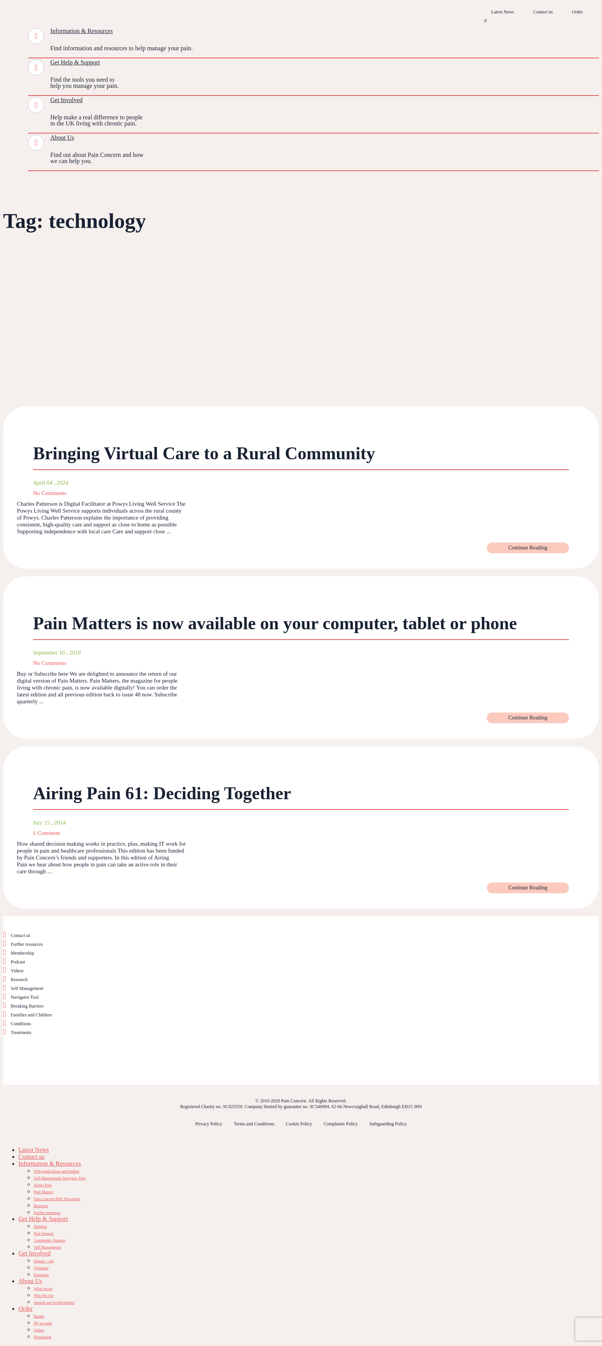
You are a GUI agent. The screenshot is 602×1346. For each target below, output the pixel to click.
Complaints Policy (341, 1124)
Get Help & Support (75, 62)
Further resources (27, 944)
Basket (39, 1316)
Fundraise (41, 1275)
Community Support (49, 1240)
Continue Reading (527, 548)
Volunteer (41, 1268)
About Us (62, 137)
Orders (39, 1330)
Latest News (502, 12)
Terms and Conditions (254, 1124)
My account (43, 1323)
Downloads (42, 1337)
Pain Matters (43, 1192)
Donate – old (44, 1261)
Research (19, 979)
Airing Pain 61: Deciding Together (162, 793)
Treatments (21, 1032)
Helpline (40, 1226)
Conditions (21, 1023)
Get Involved (66, 100)
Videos (17, 970)
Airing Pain (42, 1185)
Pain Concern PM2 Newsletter (57, 1199)
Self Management (27, 988)
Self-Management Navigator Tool (60, 1178)
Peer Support (44, 1233)
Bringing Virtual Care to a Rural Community (204, 453)
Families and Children (31, 1015)
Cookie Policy (299, 1124)
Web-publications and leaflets (56, 1171)
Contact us (543, 12)
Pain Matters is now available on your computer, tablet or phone (275, 623)
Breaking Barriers (27, 1006)
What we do (43, 1289)
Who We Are (44, 1295)
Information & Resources (81, 31)
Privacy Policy (208, 1124)
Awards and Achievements (54, 1302)
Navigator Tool (25, 997)
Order (577, 12)
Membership (22, 953)
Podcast (18, 962)
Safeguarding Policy (388, 1124)
